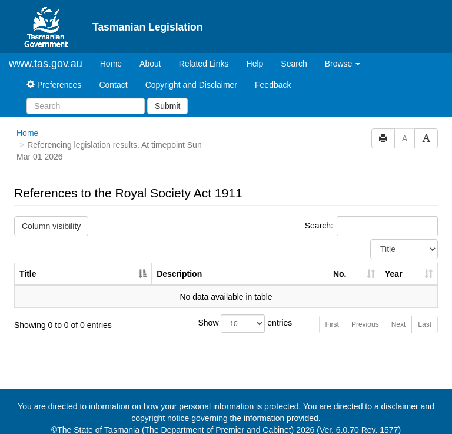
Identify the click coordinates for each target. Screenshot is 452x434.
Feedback (273, 85)
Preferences (53, 85)
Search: (371, 226)
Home (115, 62)
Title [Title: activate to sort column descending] (27, 274)
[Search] (85, 106)
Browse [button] (343, 63)
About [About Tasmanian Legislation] (150, 63)
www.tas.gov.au (45, 63)
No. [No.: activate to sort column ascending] (340, 274)
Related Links (204, 63)
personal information (216, 406)
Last (424, 324)
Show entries (226, 323)
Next (398, 324)
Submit (168, 106)
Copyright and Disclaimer (191, 85)
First (332, 324)
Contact (113, 85)
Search (294, 63)
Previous (365, 324)
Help (255, 63)
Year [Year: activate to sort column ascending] (394, 274)
